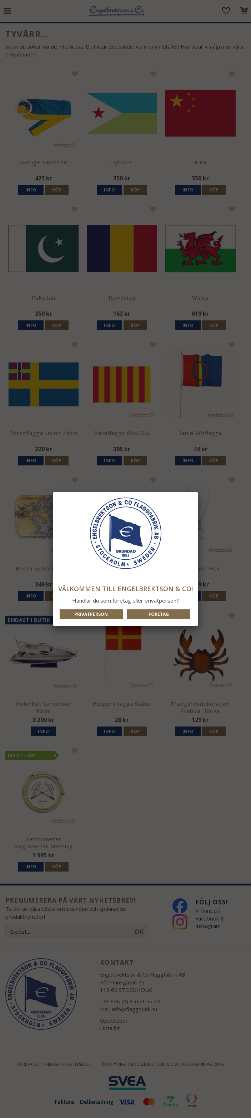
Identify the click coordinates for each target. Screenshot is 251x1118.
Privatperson (91, 614)
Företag (159, 614)
